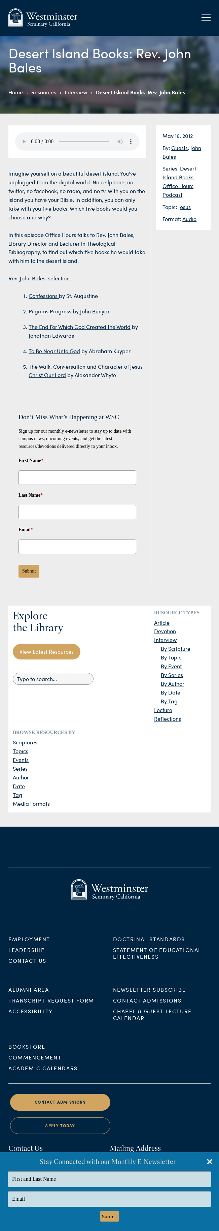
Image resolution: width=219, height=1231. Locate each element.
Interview (76, 92)
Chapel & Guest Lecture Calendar (152, 1022)
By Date (170, 692)
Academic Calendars (43, 1076)
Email (26, 529)
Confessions (44, 295)
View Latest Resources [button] (47, 651)
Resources (43, 92)
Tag (17, 794)
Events (21, 759)
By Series (172, 674)
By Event (171, 666)
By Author (172, 683)
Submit (29, 571)
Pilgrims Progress (50, 311)
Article (162, 622)
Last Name (31, 495)
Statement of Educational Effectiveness (157, 961)
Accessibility (30, 1018)
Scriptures (25, 742)
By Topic (171, 657)
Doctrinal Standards (149, 946)
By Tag (169, 701)
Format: (172, 218)
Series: (171, 168)
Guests (179, 147)
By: (166, 147)
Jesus (184, 206)
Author (21, 777)
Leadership (26, 957)
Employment (29, 946)
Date (19, 786)
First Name (31, 460)
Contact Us (27, 968)
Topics (20, 751)
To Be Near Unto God (54, 351)
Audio (189, 218)
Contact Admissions (147, 1008)
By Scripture (175, 648)
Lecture (163, 709)
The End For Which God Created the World (80, 326)
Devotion (165, 631)
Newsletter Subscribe (149, 997)
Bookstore (26, 1054)
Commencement (34, 1065)
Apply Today (60, 1133)
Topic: (170, 206)
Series (20, 768)
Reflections (167, 718)
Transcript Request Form (51, 1008)
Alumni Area (28, 997)
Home (15, 92)
